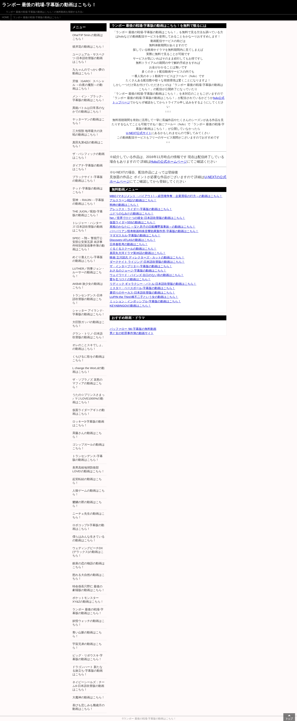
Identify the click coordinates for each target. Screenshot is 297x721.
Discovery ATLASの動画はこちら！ (133, 240)
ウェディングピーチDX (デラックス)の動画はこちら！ (88, 551)
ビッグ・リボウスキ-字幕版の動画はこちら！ (87, 657)
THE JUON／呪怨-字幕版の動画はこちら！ (87, 213)
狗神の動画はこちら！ (124, 204)
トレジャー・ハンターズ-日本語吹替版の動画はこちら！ (87, 226)
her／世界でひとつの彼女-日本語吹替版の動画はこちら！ (147, 217)
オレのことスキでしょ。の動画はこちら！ (88, 346)
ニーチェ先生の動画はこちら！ (88, 515)
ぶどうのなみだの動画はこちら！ (132, 213)
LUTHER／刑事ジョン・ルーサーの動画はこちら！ (88, 272)
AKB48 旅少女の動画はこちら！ (87, 285)
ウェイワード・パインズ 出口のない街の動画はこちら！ (147, 275)
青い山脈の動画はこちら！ (87, 634)
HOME (5, 17)
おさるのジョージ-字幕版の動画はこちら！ (138, 270)
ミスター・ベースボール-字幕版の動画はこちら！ (142, 288)
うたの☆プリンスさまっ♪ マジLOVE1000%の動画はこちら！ (88, 398)
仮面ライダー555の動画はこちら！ (133, 222)
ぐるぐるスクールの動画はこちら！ (133, 248)
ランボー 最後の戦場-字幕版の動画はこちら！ (37, 17)
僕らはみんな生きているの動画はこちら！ (88, 538)
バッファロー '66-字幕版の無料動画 (133, 328)
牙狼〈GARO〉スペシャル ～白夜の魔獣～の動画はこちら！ (88, 84)
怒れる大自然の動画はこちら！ (88, 576)
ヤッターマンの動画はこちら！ (88, 121)
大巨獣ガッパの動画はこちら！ (88, 323)
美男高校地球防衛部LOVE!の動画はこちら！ (88, 469)
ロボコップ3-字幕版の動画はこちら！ (88, 526)
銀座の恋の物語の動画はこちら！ (88, 565)
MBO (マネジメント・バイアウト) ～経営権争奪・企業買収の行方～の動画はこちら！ (166, 196)
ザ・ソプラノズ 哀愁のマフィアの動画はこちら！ (87, 383)
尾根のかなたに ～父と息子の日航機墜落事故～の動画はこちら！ (152, 226)
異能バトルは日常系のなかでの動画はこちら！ (88, 109)
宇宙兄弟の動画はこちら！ (87, 645)
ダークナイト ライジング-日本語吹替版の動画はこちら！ (147, 261)
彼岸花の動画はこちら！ (88, 46)
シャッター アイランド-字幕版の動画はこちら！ (88, 312)
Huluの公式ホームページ (168, 161)
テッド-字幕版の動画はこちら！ (87, 190)
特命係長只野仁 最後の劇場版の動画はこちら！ (88, 588)
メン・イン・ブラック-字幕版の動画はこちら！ (88, 98)
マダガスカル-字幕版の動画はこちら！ (135, 235)
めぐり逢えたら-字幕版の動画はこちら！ (87, 258)
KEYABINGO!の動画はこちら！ (130, 305)
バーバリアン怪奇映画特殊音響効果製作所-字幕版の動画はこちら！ (154, 231)
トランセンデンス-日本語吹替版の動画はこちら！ (87, 299)
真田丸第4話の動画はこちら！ (87, 144)
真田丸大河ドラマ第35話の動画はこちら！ (138, 253)
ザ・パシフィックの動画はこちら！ (88, 155)
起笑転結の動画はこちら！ (87, 480)
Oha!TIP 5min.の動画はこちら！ (87, 36)
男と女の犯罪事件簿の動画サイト (132, 333)
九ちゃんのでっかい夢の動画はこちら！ (88, 71)
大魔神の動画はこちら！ (88, 697)
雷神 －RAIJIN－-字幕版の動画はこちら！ (88, 201)
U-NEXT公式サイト (139, 133)
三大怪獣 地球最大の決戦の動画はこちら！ (87, 132)
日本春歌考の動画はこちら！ (129, 244)
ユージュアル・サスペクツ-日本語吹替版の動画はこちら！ (88, 58)
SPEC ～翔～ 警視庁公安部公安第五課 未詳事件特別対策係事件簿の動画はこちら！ (88, 243)
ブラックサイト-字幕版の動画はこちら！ (87, 178)
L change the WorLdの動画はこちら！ (88, 369)
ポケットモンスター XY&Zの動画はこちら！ (87, 599)
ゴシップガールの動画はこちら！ (88, 446)
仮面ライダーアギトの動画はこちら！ (88, 411)
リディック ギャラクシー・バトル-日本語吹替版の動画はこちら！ (153, 283)
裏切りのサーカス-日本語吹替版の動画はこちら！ (142, 292)
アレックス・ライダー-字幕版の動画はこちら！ (141, 209)
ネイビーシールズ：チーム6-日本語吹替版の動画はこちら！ (88, 685)
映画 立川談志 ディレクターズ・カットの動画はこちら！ (147, 257)
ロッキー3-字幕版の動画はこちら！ (88, 423)
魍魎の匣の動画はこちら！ (87, 503)
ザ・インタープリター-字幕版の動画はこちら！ (141, 266)
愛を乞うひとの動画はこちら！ (130, 279)
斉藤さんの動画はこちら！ (87, 434)
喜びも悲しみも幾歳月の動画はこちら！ (88, 706)
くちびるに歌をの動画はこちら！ (88, 358)
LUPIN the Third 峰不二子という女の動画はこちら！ (144, 296)
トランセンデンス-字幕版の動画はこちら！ (87, 457)
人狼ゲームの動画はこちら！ (88, 492)
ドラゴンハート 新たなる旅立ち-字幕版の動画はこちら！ (87, 670)
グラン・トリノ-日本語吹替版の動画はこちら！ (88, 335)
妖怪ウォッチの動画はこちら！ (88, 622)
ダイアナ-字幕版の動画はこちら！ (87, 167)
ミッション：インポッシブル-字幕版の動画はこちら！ (145, 301)
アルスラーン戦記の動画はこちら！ (133, 200)
